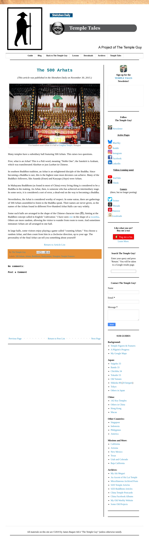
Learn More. (123, 241)
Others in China (118, 404)
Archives (101, 56)
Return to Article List (54, 244)
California (115, 444)
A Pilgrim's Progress (120, 349)
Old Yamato (116, 379)
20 (127, 383)
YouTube (117, 178)
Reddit (116, 148)
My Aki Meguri (118, 473)
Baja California (118, 463)
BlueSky (116, 143)
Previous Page (15, 338)
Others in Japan (118, 390)
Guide (30, 56)
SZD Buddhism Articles (122, 489)
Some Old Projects (119, 504)
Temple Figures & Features (123, 346)
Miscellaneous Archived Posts (124, 481)
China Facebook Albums (122, 496)
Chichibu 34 (116, 371)
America (114, 434)
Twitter (116, 200)
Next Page (96, 338)
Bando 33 (115, 367)
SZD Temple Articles (120, 485)
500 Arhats (20, 256)
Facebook (117, 158)
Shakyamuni (46, 256)
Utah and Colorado (119, 459)
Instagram (117, 153)
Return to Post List (56, 338)
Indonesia (115, 426)
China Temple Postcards (122, 492)
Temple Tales (115, 56)
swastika (94, 216)
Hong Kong (116, 408)
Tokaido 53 (116, 375)
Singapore (115, 422)
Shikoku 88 (116, 383)
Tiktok (116, 183)
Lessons (75, 56)
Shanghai (56, 256)
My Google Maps (119, 353)
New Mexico (116, 452)
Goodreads (117, 216)
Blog (39, 56)
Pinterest (116, 211)
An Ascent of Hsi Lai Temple (124, 477)
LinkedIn (116, 163)
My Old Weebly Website (122, 500)
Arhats (28, 256)
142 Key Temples (119, 400)
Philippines (116, 430)
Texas (113, 455)
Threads (116, 206)
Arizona (114, 448)
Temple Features (68, 256)
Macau (114, 412)
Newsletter (117, 128)
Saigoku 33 (116, 363)
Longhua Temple (65, 145)
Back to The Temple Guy (56, 56)
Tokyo (114, 386)
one (71, 216)
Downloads (88, 56)
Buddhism (36, 256)
